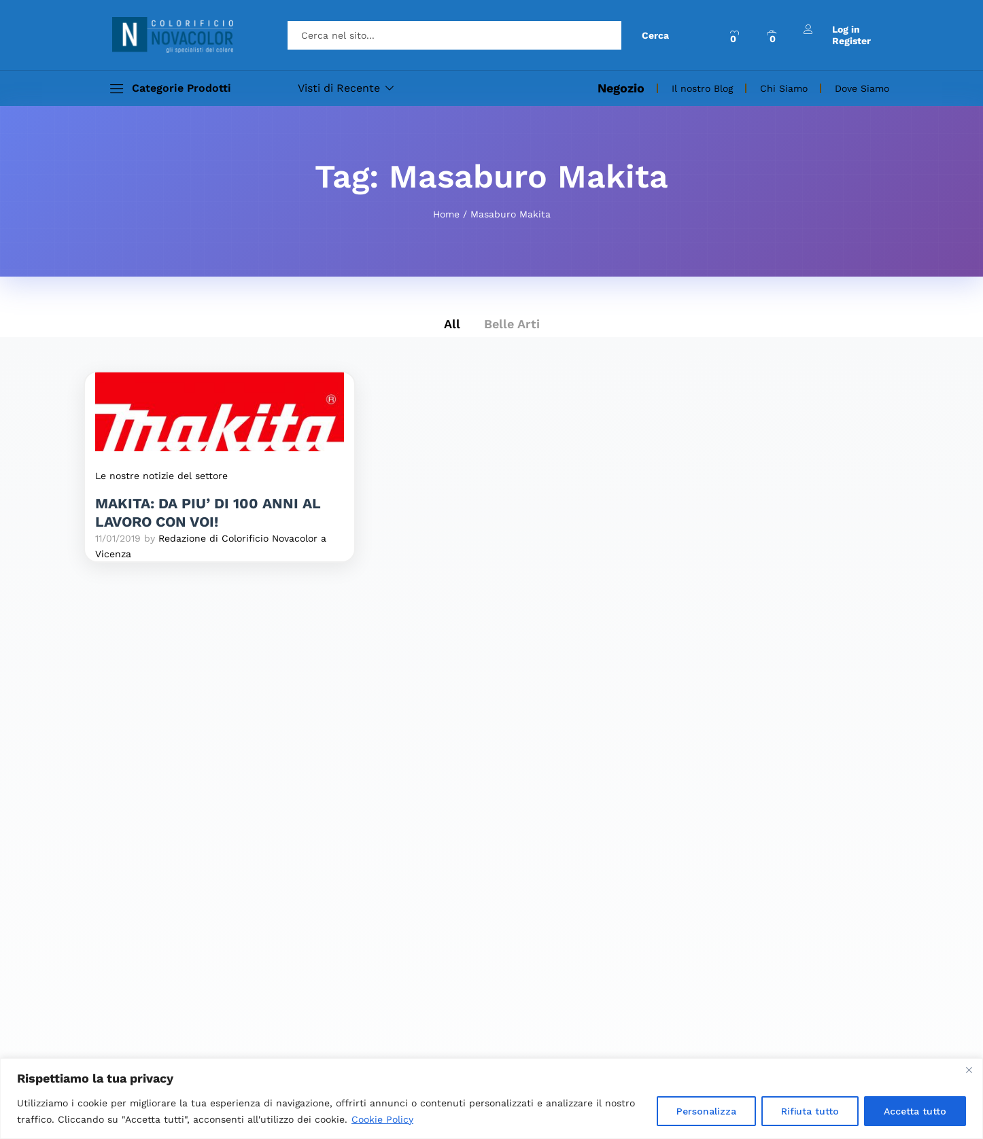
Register (851, 40)
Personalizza (706, 1111)
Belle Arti (512, 324)
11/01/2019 (118, 538)
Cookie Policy (382, 1119)
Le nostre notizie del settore (161, 475)
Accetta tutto (915, 1111)
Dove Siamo (862, 88)
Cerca (655, 35)
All (452, 324)
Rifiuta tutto (810, 1111)
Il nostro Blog (702, 88)
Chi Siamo (784, 88)
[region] (491, 1098)
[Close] (969, 1070)
